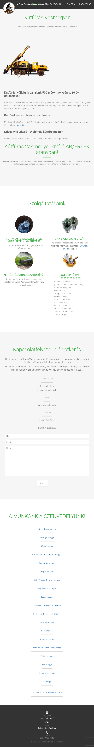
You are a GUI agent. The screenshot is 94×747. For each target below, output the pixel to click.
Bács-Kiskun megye (47, 529)
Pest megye (47, 631)
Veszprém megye (47, 673)
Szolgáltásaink (54, 4)
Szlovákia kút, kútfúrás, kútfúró (47, 693)
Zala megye (47, 682)
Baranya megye (47, 538)
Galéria (71, 4)
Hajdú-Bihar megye (47, 588)
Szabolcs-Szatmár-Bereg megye (47, 648)
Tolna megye (47, 656)
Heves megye (47, 597)
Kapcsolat (85, 4)
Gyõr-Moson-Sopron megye (47, 580)
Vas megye (47, 665)
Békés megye (47, 546)
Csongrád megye (47, 563)
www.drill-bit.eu (20, 125)
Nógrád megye (47, 622)
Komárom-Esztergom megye (47, 614)
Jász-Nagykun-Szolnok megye (47, 605)
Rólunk (36, 4)
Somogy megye (47, 639)
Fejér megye (47, 572)
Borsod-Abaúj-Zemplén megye (47, 555)
